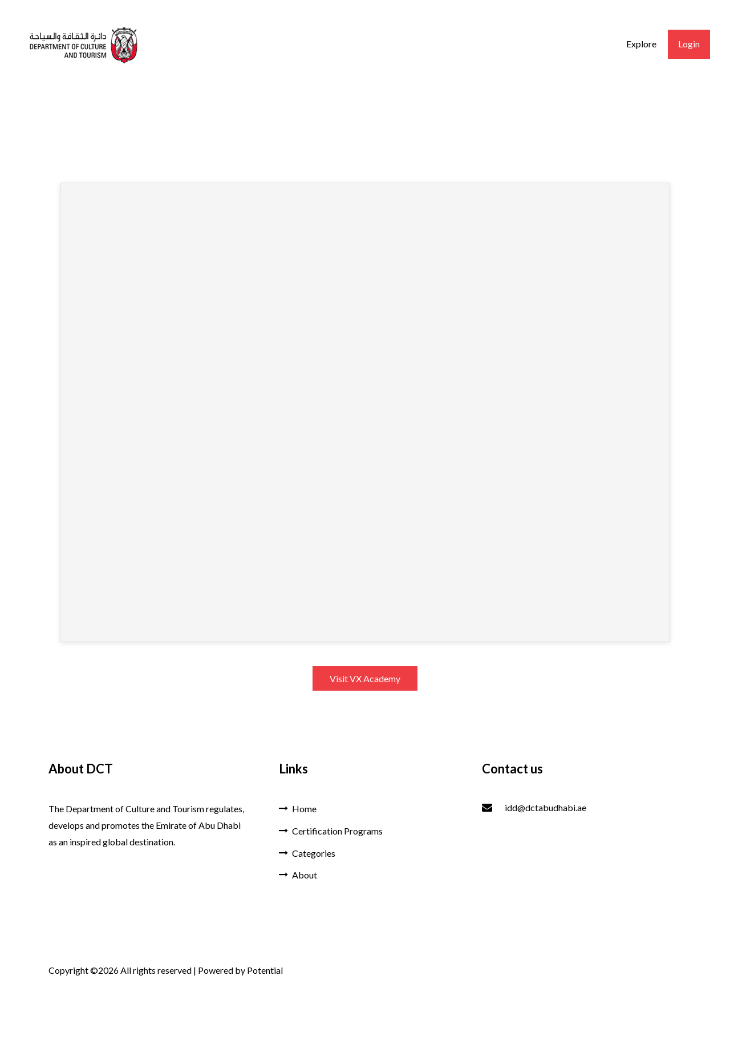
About (298, 874)
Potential (265, 970)
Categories (307, 853)
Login (689, 43)
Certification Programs (331, 830)
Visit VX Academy (365, 678)
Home (298, 808)
